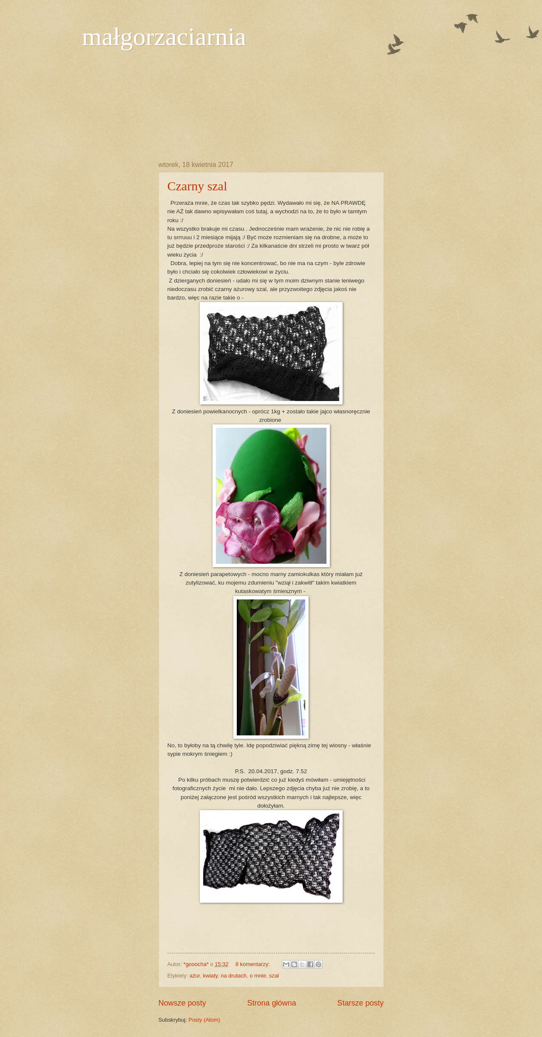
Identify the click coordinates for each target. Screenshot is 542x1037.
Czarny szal (197, 186)
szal (274, 975)
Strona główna (271, 1003)
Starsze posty (360, 1003)
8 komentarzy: (253, 964)
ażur (195, 975)
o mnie (258, 975)
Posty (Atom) (204, 1020)
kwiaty (210, 975)
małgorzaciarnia (164, 37)
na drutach (234, 975)
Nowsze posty (182, 1003)
